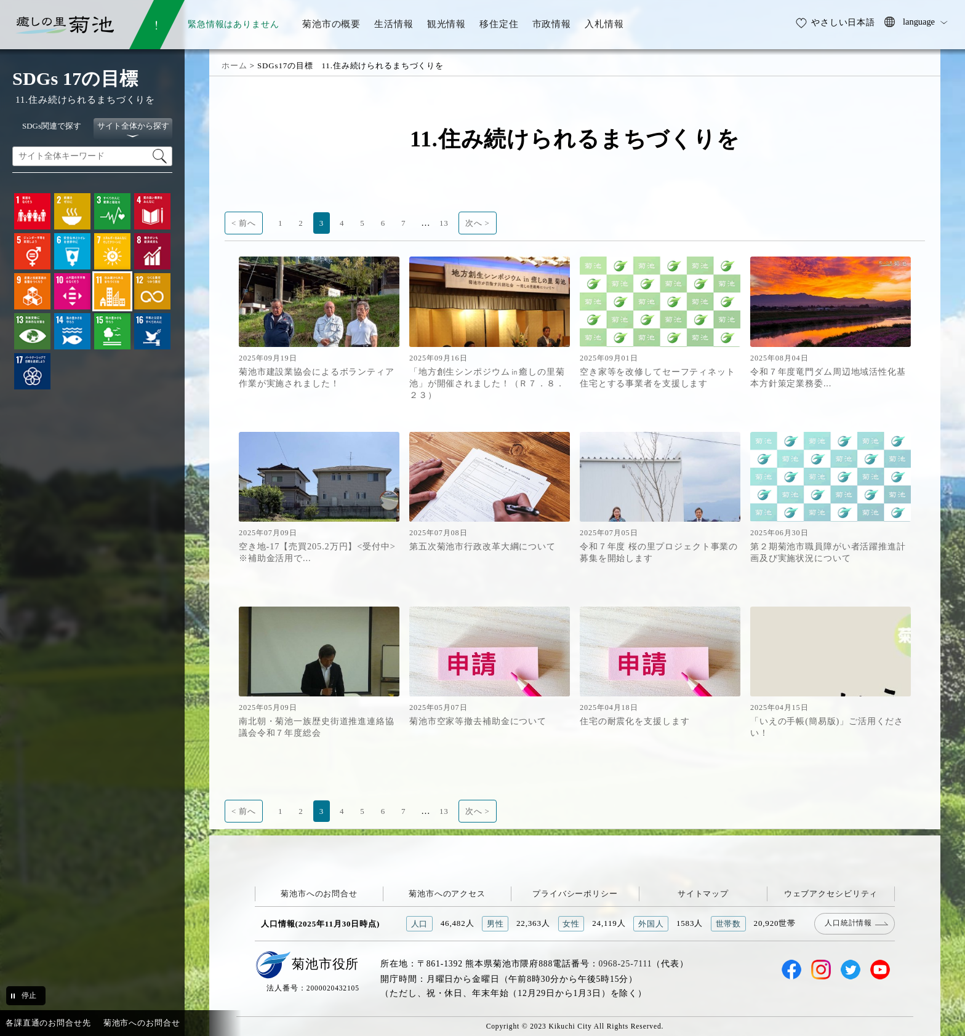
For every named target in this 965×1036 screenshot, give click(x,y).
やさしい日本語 (843, 22)
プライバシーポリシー (575, 893)
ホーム (234, 65)
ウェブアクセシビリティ (831, 893)
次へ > (477, 223)
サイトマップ (703, 893)
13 (444, 223)
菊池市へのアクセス (447, 893)
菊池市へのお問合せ (319, 893)
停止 (29, 995)
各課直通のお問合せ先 (48, 1022)
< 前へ (243, 223)
